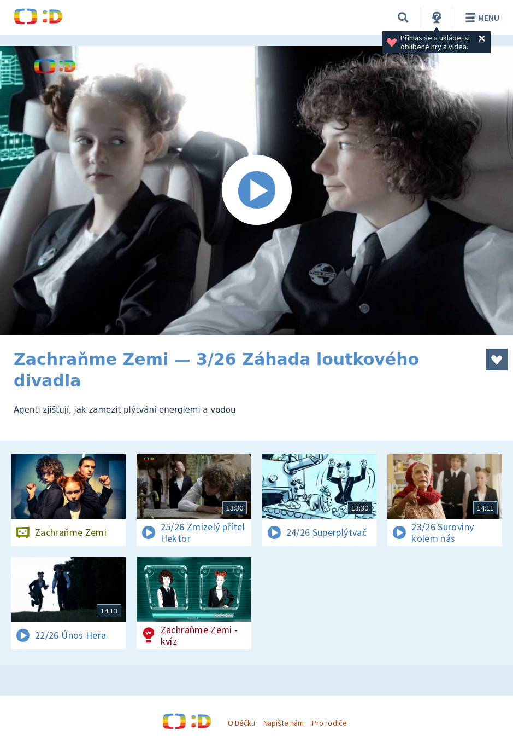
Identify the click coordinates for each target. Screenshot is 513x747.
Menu (480, 17)
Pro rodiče (329, 723)
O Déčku (241, 723)
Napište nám (283, 723)
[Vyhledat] (403, 17)
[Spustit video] (256, 190)
